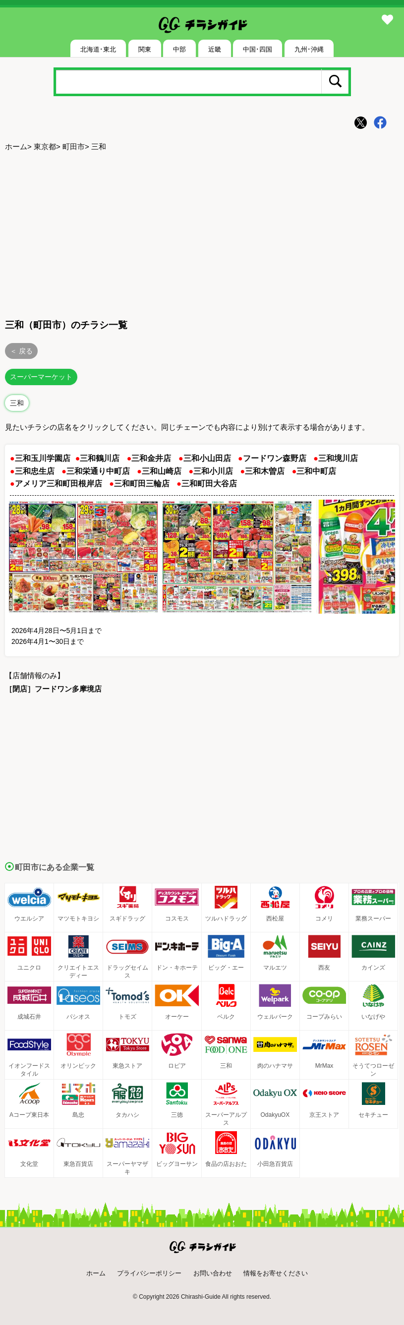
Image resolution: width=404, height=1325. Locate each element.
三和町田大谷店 (209, 483)
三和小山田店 (207, 458)
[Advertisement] (202, 233)
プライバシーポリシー (149, 1273)
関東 (144, 49)
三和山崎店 (161, 471)
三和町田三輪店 (142, 483)
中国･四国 (257, 49)
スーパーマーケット (41, 377)
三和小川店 (213, 471)
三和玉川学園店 (42, 458)
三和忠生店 (35, 471)
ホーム (16, 146)
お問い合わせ (212, 1273)
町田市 (73, 146)
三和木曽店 (265, 471)
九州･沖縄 (309, 49)
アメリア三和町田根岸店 (58, 483)
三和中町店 (316, 471)
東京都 (45, 146)
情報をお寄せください (275, 1273)
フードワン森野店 (274, 458)
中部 (179, 49)
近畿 (214, 49)
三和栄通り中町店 (98, 471)
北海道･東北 (98, 49)
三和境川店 (338, 458)
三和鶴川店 (99, 458)
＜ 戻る (21, 351)
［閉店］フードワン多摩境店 (53, 689)
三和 (17, 403)
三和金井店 (151, 458)
